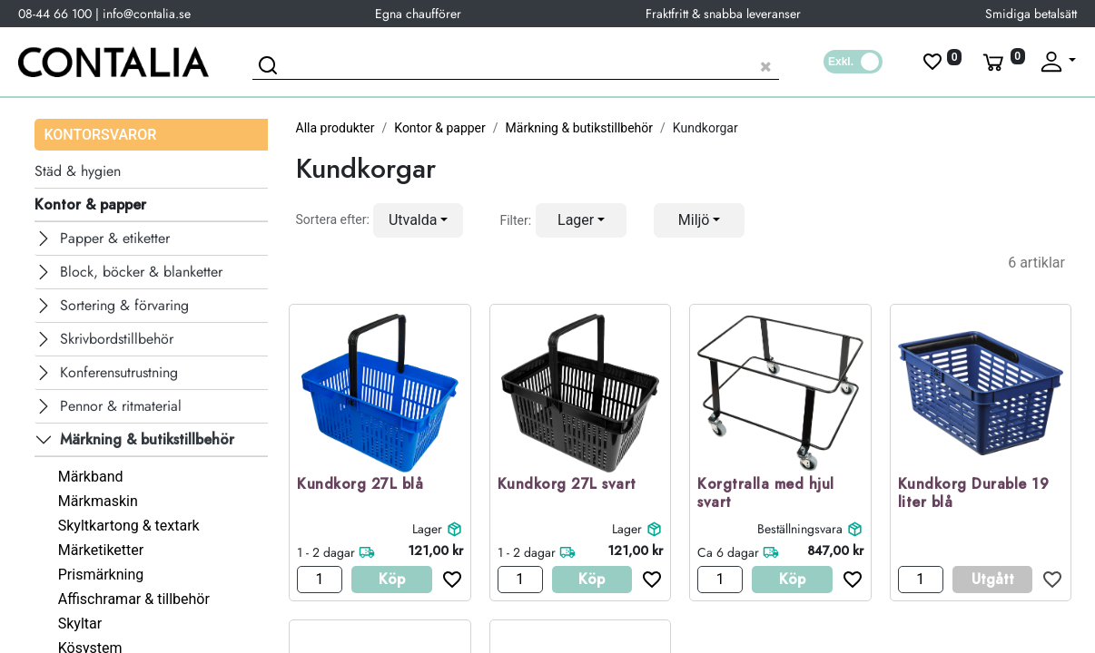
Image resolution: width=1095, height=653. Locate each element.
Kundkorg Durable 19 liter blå (974, 494)
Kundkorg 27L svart (567, 484)
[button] (418, 220)
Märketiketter (100, 550)
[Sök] (271, 68)
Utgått (993, 579)
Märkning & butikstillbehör (579, 128)
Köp (392, 579)
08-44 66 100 (55, 14)
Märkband (90, 476)
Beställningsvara (800, 529)
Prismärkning (100, 574)
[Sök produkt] (515, 64)
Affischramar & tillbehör (134, 599)
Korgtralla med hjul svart (765, 494)
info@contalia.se (147, 14)
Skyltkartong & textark (129, 525)
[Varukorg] (1002, 61)
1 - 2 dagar (326, 552)
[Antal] (319, 579)
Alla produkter (335, 128)
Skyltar (80, 623)
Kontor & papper (440, 128)
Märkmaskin (98, 501)
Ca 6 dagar (728, 552)
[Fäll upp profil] (1057, 61)
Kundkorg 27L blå (360, 484)
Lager (427, 529)
